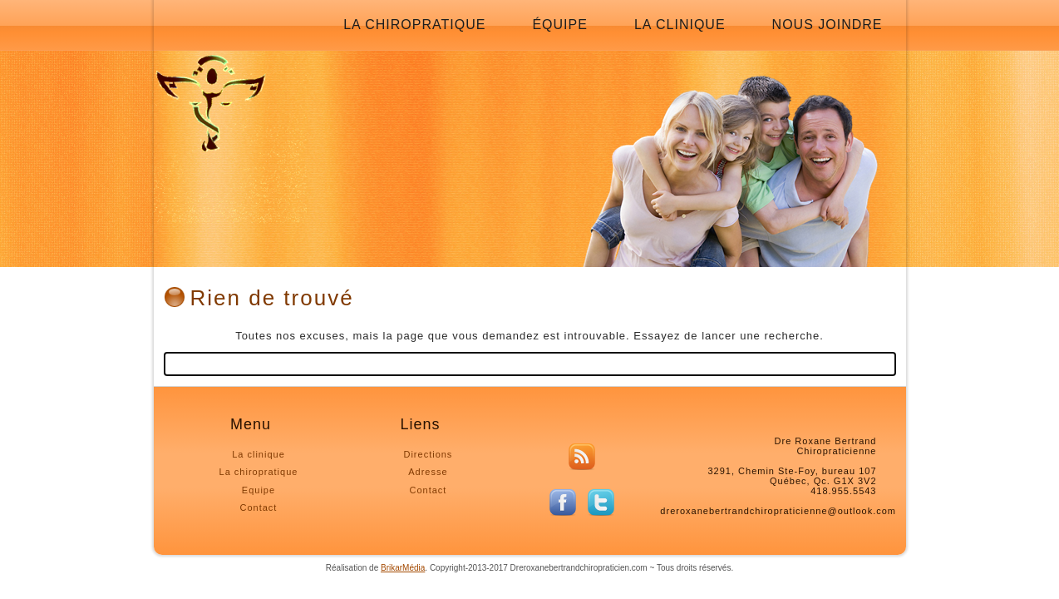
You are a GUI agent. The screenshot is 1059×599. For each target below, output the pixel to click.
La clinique (680, 24)
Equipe (258, 490)
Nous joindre (827, 24)
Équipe (559, 24)
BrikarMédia (403, 567)
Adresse (427, 472)
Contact (259, 507)
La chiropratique (414, 24)
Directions (427, 454)
